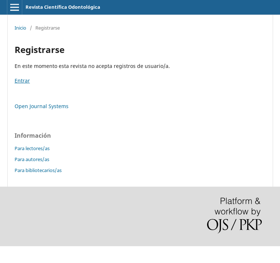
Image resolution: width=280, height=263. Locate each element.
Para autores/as (32, 159)
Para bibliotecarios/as (38, 170)
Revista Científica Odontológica (63, 7)
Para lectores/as (32, 148)
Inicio (20, 27)
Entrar (22, 80)
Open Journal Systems (42, 106)
